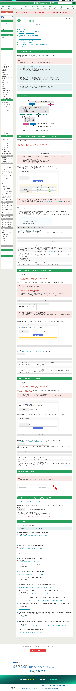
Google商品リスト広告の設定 (7, 29)
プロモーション (38, 8)
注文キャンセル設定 (5, 143)
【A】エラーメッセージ (30, 33)
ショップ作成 (3, 8)
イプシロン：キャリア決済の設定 (7, 176)
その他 (57, 688)
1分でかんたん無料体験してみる (38, 650)
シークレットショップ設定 (6, 98)
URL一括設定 (4, 33)
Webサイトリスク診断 (36, 666)
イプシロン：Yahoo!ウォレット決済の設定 (7, 189)
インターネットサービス (14, 688)
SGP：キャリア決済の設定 (6, 226)
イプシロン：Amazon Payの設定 (7, 183)
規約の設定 (4, 78)
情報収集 (43, 688)
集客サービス (55, 8)
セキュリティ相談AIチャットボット (44, 666)
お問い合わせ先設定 (5, 74)
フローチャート (22, 29)
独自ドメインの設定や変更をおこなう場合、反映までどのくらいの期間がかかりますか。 (33, 535)
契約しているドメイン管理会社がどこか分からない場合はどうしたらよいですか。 (32, 574)
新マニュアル (60, 12)
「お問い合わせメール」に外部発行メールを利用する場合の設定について (33, 44)
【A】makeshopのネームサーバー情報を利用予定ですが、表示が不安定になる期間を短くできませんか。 (36, 587)
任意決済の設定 (4, 159)
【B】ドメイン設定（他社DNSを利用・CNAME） (29, 35)
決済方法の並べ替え (5, 145)
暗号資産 (49, 688)
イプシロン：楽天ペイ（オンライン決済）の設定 (7, 186)
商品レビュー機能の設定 (6, 41)
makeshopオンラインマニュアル (8, 3)
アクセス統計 (44, 8)
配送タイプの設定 (5, 265)
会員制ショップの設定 (5, 86)
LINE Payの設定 (4, 230)
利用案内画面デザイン (5, 131)
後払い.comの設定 (5, 234)
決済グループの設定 (5, 149)
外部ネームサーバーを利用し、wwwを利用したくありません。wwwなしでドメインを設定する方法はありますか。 (38, 593)
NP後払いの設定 (4, 236)
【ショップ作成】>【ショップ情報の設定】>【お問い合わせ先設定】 (28, 230)
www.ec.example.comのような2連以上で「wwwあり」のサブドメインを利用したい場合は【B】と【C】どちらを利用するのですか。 (41, 600)
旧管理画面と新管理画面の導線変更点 (42, 3)
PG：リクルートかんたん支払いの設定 (7, 210)
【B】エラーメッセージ (30, 36)
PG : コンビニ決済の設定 (6, 207)
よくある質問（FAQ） (23, 46)
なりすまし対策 (46, 667)
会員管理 (20, 8)
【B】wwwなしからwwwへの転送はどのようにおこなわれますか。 (30, 561)
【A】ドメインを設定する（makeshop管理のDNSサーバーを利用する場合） (31, 66)
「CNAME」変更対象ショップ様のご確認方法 (7, 67)
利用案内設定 (4, 80)
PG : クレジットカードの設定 (7, 205)
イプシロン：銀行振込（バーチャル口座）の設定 (7, 179)
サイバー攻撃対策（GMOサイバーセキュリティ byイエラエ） (24, 667)
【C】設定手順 (21, 40)
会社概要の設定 (4, 76)
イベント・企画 (32, 8)
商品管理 (8, 8)
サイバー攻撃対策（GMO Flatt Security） (38, 667)
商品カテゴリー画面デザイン (7, 114)
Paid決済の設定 (4, 244)
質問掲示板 (44, 479)
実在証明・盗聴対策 (14, 667)
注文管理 (14, 8)
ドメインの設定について (24, 28)
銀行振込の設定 (4, 157)
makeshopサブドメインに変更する (26, 42)
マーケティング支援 (35, 688)
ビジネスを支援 (26, 688)
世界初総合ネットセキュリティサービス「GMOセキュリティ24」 (19, 666)
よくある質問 (53, 2)
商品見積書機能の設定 (5, 37)
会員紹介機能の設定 (5, 92)
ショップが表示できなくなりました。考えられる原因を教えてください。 (31, 632)
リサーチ (39, 688)
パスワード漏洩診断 (30, 666)
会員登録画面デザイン (5, 127)
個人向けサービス (53, 688)
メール (26, 8)
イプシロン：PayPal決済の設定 (7, 191)
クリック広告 (61, 8)
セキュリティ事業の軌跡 (51, 667)
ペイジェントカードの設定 (6, 242)
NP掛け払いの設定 (5, 238)
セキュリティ (30, 688)
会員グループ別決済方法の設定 (7, 147)
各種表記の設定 (4, 96)
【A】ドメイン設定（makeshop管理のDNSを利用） (29, 31)
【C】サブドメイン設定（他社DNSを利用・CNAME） (30, 39)
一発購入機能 (4, 39)
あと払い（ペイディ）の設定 (7, 232)
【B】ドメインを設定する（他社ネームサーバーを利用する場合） (29, 75)
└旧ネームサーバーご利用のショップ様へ (7, 64)
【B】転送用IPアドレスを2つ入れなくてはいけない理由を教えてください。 (31, 567)
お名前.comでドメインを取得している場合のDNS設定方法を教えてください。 (32, 580)
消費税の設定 (4, 137)
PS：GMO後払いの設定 (6, 216)
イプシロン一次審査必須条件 (7, 167)
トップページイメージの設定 (7, 108)
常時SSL (3, 72)
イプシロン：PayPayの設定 (6, 199)
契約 (73, 8)
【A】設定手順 (21, 33)
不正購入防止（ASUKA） (6, 151)
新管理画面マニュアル (39, 2)
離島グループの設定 (5, 267)
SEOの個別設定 (4, 25)
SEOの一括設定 (4, 23)
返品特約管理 (4, 84)
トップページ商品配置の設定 (7, 110)
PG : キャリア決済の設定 (6, 212)
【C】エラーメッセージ (30, 40)
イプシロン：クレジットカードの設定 (7, 170)
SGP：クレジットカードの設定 (7, 222)
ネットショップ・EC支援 (20, 688)
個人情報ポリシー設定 (5, 88)
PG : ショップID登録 (5, 203)
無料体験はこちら (53, 3)
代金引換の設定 (4, 161)
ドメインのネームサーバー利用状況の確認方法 (7, 70)
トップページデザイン (5, 106)
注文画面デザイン (5, 112)
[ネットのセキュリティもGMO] (8, 0)
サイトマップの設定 (5, 27)
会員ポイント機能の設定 (6, 90)
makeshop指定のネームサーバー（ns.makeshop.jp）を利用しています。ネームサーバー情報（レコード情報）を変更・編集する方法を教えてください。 (44, 625)
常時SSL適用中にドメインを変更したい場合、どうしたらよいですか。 (30, 548)
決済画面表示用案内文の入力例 (7, 153)
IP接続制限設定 (4, 94)
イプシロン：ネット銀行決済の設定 (7, 194)
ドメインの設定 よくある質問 (32, 528)
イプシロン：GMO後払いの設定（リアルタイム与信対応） (7, 197)
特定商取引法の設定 (5, 82)
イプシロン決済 (4, 165)
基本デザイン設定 (5, 102)
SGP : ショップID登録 (5, 220)
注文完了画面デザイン (5, 129)
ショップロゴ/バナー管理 (6, 104)
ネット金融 (46, 688)
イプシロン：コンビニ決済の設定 (7, 173)
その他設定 (67, 8)
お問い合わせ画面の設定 (6, 133)
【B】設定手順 (21, 36)
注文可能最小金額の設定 (6, 139)
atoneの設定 (4, 240)
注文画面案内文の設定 (5, 141)
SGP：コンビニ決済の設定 (6, 224)
